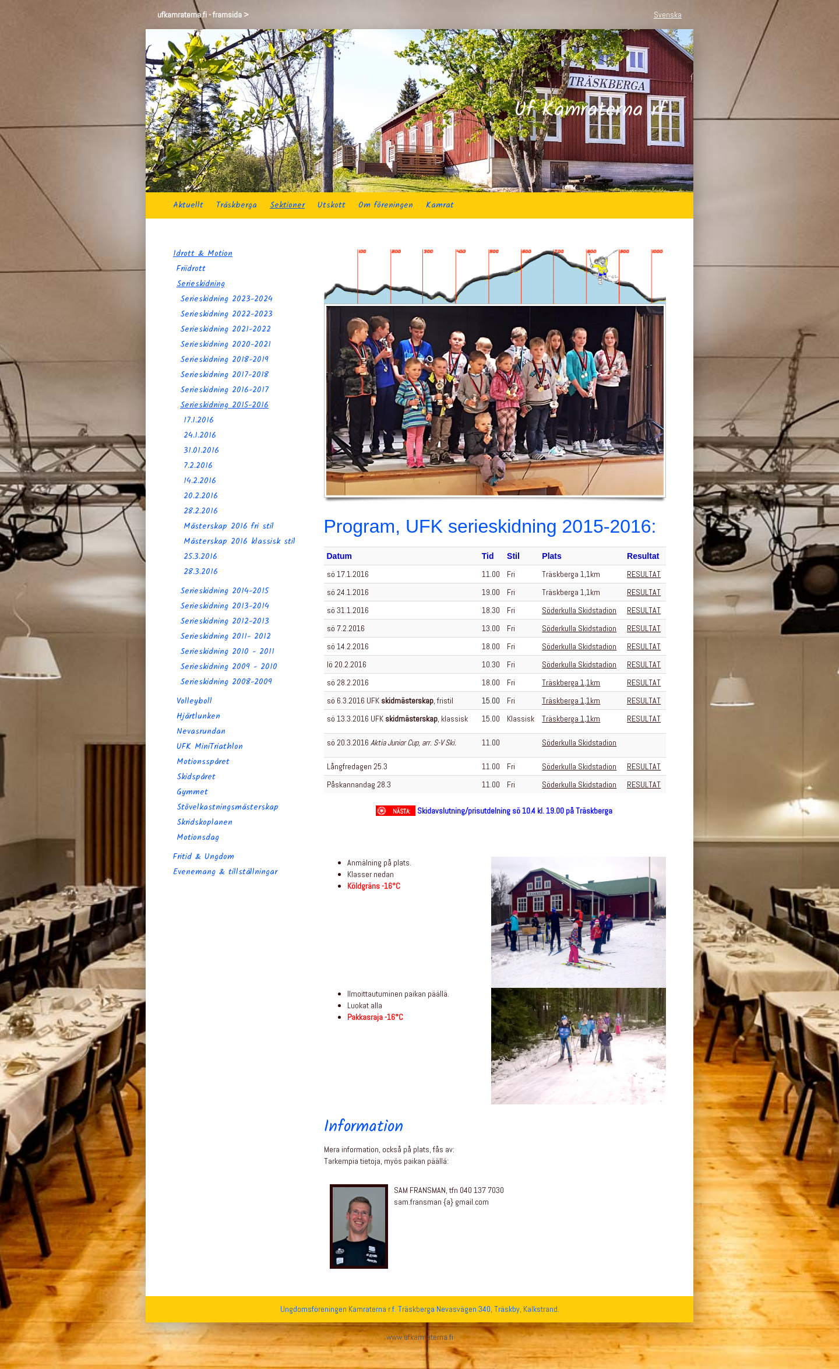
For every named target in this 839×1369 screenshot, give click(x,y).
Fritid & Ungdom (203, 856)
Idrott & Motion (202, 253)
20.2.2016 (201, 496)
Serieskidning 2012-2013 (224, 621)
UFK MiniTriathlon (210, 746)
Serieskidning (201, 283)
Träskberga (236, 205)
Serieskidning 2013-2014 (224, 606)
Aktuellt (188, 205)
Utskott (332, 205)
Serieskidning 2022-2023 (226, 314)
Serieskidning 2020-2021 (225, 344)
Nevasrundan (201, 731)
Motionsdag (198, 837)
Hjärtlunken (198, 716)
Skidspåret (196, 776)
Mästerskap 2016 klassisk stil (239, 541)
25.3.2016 (200, 556)
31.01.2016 (201, 450)
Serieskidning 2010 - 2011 (227, 651)
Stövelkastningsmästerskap (228, 807)
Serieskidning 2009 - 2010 (228, 666)
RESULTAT (644, 574)
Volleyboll (194, 701)
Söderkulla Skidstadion (579, 610)
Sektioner (287, 205)
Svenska (668, 14)
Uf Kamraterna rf (590, 110)
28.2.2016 (201, 511)
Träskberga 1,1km (571, 682)
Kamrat (440, 205)
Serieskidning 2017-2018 (224, 374)
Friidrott (191, 268)
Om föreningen (385, 205)
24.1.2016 (200, 435)
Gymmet (192, 792)
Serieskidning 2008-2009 (226, 681)
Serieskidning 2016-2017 (224, 389)
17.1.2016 (199, 420)
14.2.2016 (200, 480)
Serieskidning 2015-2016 (224, 405)
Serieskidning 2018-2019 (224, 359)
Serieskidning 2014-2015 (224, 591)
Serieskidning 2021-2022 (225, 329)
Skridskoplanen (204, 822)
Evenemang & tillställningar (225, 871)
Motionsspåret (203, 761)
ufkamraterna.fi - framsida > (203, 14)
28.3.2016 (201, 571)
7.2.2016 (198, 465)
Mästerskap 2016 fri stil (229, 526)
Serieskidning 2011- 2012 (225, 636)
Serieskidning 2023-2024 (226, 299)
